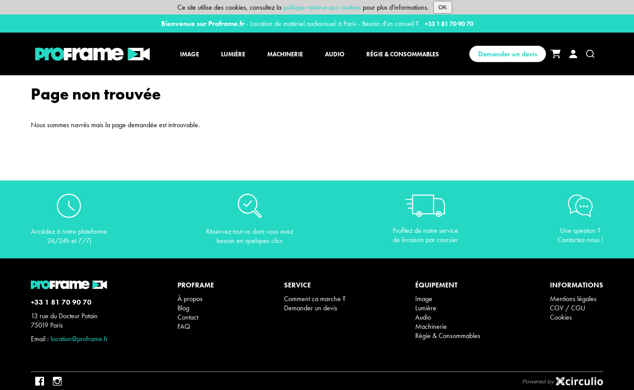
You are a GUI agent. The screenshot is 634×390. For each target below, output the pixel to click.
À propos (190, 298)
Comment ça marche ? (315, 298)
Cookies (561, 317)
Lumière (425, 308)
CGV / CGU (567, 308)
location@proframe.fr (79, 338)
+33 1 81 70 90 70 (449, 24)
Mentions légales (573, 298)
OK (443, 7)
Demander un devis (507, 54)
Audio (423, 317)
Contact (187, 317)
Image (423, 298)
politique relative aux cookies (322, 7)
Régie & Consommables (447, 335)
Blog (183, 308)
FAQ (183, 326)
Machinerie (431, 326)
